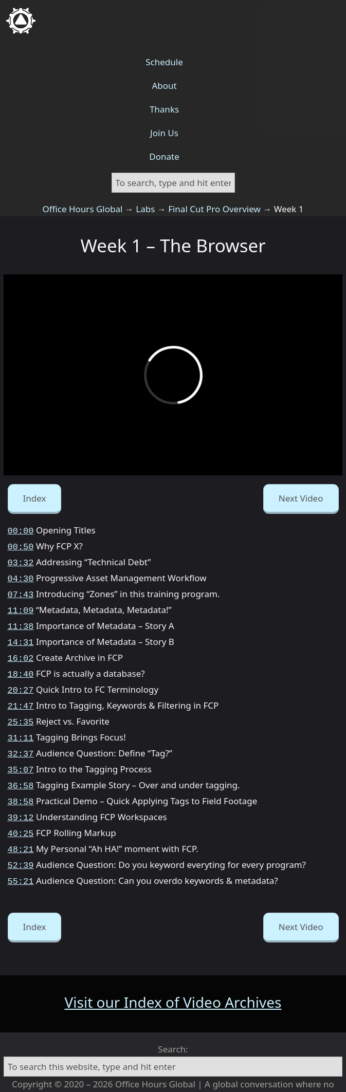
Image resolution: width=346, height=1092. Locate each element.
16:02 (21, 649)
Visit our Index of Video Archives (173, 978)
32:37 (21, 739)
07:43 (21, 590)
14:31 (21, 634)
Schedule (164, 62)
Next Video (301, 498)
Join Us (164, 133)
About (164, 85)
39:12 (21, 798)
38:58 (21, 783)
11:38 (21, 619)
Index (34, 498)
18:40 (21, 664)
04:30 (21, 575)
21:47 (21, 694)
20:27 (21, 679)
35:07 (21, 754)
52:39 (21, 843)
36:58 (21, 768)
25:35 (21, 709)
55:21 (21, 858)
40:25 (21, 813)
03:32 (21, 560)
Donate (164, 156)
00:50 (21, 545)
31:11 (21, 724)
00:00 (21, 530)
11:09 (21, 604)
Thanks (164, 109)
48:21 (21, 828)
